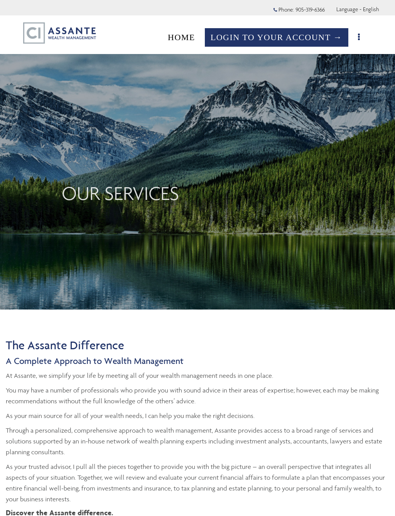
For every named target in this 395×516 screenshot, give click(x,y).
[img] (197, 155)
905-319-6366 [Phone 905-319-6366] (310, 9)
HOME (181, 37)
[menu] (359, 37)
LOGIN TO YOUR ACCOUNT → (277, 37)
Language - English (357, 9)
